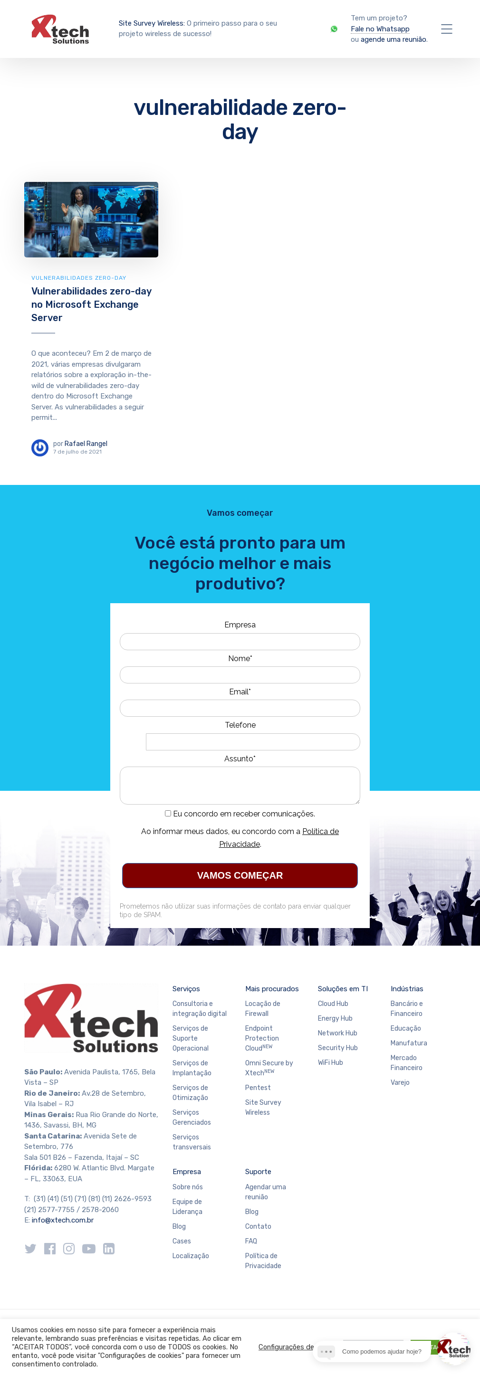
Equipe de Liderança (187, 1207)
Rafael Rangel (86, 444)
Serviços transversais (192, 1142)
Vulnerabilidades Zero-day (78, 278)
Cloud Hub (333, 1004)
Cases (182, 1241)
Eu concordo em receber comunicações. (240, 813)
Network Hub (337, 1033)
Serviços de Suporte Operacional (191, 1038)
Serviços (186, 989)
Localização (191, 1256)
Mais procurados (272, 989)
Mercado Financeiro (406, 1063)
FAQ (251, 1241)
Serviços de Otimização (190, 1093)
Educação (406, 1028)
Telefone (240, 725)
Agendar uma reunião (265, 1192)
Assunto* (240, 758)
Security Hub (338, 1048)
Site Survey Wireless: (152, 23)
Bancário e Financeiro (407, 1009)
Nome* (240, 658)
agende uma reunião (393, 39)
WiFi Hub (330, 1063)
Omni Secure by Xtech (269, 1068)
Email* (240, 691)
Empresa (240, 624)
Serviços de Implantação (192, 1068)
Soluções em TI (343, 989)
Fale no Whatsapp (380, 29)
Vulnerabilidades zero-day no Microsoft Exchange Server (91, 304)
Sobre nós (188, 1187)
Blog (179, 1227)
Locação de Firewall (262, 1009)
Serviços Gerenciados (192, 1118)
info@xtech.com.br (63, 1220)
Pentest (258, 1088)
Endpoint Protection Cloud (262, 1038)
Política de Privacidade (263, 1261)
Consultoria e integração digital (200, 1009)
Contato (258, 1227)
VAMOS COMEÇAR (240, 875)
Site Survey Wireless (263, 1108)
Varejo (400, 1083)
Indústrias (407, 989)
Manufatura (409, 1043)
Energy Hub (335, 1019)
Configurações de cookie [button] (297, 1347)
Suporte (258, 1171)
